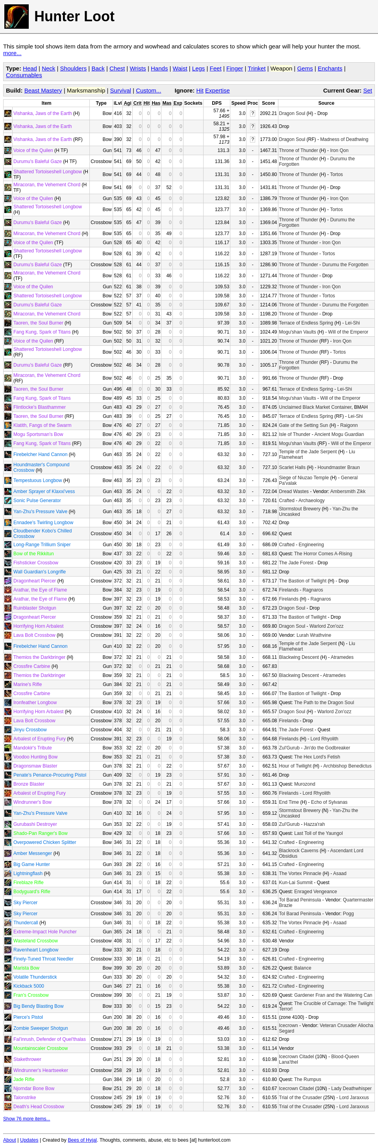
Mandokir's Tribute (32, 748)
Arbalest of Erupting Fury (39, 739)
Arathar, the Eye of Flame (40, 590)
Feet (216, 68)
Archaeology (311, 500)
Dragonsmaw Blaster (35, 766)
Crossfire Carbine (31, 666)
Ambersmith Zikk (347, 491)
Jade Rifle (23, 1079)
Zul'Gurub (289, 748)
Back (97, 68)
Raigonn (349, 425)
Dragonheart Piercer (34, 581)
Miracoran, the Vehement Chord (46, 184)
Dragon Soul (292, 113)
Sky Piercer (25, 902)
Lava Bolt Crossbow (34, 635)
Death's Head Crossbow (38, 1106)
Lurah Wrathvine (313, 635)
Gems (305, 68)
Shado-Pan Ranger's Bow (40, 833)
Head (30, 68)
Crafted (287, 500)
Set (367, 90)
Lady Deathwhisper (351, 1088)
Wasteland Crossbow (35, 941)
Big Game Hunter (31, 864)
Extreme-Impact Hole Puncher (45, 932)
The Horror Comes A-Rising (323, 553)
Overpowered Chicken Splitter (44, 842)
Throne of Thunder (298, 150)
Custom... (148, 90)
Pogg (348, 913)
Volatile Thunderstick (35, 977)
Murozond (304, 784)
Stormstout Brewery (300, 509)
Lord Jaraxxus (354, 1097)
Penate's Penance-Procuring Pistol (49, 775)
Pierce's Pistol (28, 1017)
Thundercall (25, 922)
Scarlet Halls (292, 467)
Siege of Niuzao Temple (304, 477)
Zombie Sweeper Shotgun (40, 1028)
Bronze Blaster (28, 784)
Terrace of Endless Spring (306, 323)
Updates (29, 1140)
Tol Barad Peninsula (300, 900)
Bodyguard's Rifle (31, 891)
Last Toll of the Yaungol (318, 833)
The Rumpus (307, 1079)
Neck (48, 68)
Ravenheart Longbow (35, 950)
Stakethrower (27, 1059)
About (9, 1140)
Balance (302, 968)
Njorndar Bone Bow (33, 1088)
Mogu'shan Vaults (297, 332)
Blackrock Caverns (299, 850)
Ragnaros (313, 590)
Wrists (138, 68)
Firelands (288, 590)
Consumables (24, 75)
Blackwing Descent (299, 657)
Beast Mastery (43, 90)
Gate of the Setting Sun (303, 425)
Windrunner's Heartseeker (40, 1070)
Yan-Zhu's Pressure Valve (40, 511)
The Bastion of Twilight (303, 581)
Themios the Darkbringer (39, 657)
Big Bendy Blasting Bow (38, 1006)
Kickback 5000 (28, 986)
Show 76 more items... (26, 1119)
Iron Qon (339, 150)
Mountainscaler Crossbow (40, 1048)
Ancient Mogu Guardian (339, 434)
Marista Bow (26, 968)
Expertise (217, 90)
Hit (200, 90)
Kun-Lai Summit (296, 882)
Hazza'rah (314, 824)
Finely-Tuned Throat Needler (43, 959)
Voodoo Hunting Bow (35, 757)
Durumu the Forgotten (345, 264)
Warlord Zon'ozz (326, 626)
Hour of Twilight (295, 766)
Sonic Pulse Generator (37, 500)
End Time (289, 802)
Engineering (311, 544)
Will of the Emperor (348, 332)
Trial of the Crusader (300, 1097)
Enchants (330, 68)
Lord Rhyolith (325, 739)
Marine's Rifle (27, 684)
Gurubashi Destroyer (35, 824)
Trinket (256, 68)
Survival (120, 90)
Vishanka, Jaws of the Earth (42, 113)
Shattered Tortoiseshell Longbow (47, 171)
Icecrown (288, 1025)
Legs (198, 68)
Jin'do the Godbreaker (327, 748)
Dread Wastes (294, 491)
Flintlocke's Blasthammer (39, 407)
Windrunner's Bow (32, 802)
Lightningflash (28, 873)
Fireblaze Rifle (28, 882)
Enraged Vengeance (315, 891)
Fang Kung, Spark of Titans (41, 332)
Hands (159, 68)
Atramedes (342, 657)
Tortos (336, 174)
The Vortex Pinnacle (300, 873)
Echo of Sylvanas (329, 802)
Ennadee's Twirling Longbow (43, 522)
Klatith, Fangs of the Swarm (42, 425)
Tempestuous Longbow (37, 480)
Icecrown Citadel (296, 1056)
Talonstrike (24, 1097)
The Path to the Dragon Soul (324, 702)
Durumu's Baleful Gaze (37, 161)
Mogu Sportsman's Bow (38, 434)
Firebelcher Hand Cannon (40, 454)
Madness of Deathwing (344, 139)
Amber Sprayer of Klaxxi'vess (44, 491)
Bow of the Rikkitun (33, 553)
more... (12, 53)
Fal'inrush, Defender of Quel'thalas (49, 1039)
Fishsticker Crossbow (35, 563)
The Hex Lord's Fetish (317, 757)
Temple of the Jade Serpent (308, 451)
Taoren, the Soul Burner (38, 323)
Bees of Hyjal (82, 1140)
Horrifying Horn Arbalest (38, 626)
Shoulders (73, 68)
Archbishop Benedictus (347, 766)
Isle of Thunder (295, 434)
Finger (234, 68)
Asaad (339, 873)
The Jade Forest (296, 563)
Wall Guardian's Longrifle (39, 572)
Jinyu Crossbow (30, 729)
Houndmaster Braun (339, 467)
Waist (180, 68)
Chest (117, 68)
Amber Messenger (32, 853)
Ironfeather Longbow (35, 702)
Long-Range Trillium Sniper (41, 544)
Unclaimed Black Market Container (315, 407)
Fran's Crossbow (31, 995)
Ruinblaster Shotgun (34, 608)
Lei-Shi (352, 323)
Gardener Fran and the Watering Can (333, 995)
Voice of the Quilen (33, 150)
